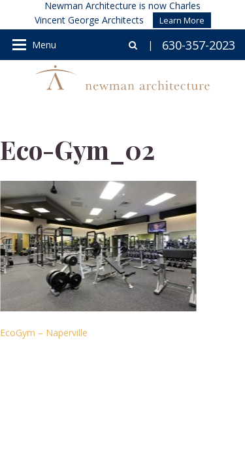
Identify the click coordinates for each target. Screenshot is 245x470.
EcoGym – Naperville (44, 332)
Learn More (181, 20)
